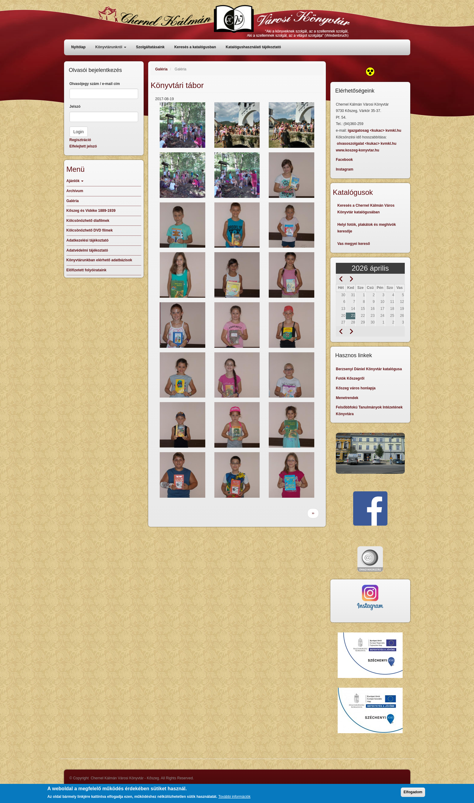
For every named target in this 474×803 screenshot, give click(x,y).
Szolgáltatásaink (150, 47)
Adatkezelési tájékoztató (87, 240)
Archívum (74, 191)
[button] (182, 125)
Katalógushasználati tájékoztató (253, 47)
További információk (234, 798)
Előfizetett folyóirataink (86, 270)
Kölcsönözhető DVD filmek (89, 230)
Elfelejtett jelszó (83, 146)
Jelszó (75, 106)
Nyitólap (78, 47)
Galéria (161, 69)
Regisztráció (80, 140)
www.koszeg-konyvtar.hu (357, 150)
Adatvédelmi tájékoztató (87, 250)
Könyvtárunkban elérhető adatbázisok (99, 260)
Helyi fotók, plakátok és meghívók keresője (366, 227)
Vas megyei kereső (353, 244)
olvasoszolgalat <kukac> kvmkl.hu (367, 143)
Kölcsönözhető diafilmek (87, 221)
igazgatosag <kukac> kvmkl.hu (375, 130)
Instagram (344, 169)
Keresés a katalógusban (195, 47)
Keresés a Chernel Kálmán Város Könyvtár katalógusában (365, 208)
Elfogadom (413, 793)
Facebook (344, 160)
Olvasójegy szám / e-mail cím (95, 84)
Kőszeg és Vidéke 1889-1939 (91, 210)
